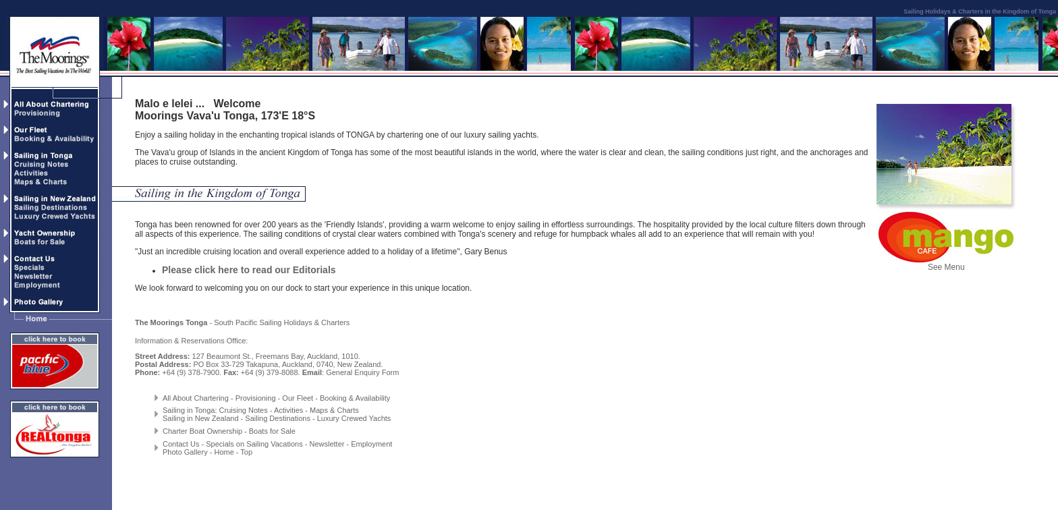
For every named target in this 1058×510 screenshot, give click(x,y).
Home (223, 452)
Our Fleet (297, 398)
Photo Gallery (185, 452)
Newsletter (326, 444)
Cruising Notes (243, 410)
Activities (288, 410)
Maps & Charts (334, 410)
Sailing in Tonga (189, 410)
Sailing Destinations (277, 418)
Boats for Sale (272, 431)
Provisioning (255, 398)
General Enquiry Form (362, 372)
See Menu (946, 263)
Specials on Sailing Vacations (254, 444)
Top (246, 452)
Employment (371, 444)
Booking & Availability (355, 398)
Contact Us (181, 444)
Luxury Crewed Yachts (354, 418)
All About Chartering (196, 398)
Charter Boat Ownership (202, 431)
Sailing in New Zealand (201, 418)
